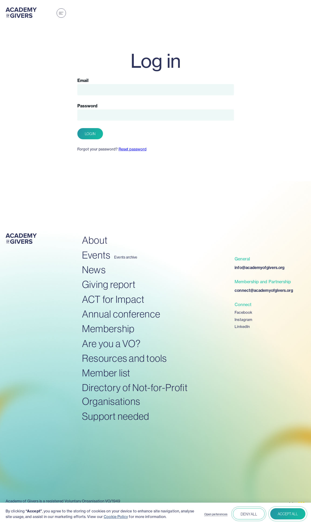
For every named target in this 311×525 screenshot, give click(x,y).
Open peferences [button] (215, 514)
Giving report (109, 284)
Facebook (243, 312)
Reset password (133, 149)
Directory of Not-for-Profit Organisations (135, 394)
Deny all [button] (249, 514)
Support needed (115, 416)
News (94, 269)
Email (83, 80)
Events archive (125, 257)
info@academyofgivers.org (259, 267)
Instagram (243, 319)
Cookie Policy (116, 516)
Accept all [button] (288, 513)
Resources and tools (124, 358)
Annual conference (121, 314)
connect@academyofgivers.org (264, 290)
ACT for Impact (113, 299)
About (95, 240)
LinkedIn (242, 326)
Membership (108, 328)
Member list (106, 373)
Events (96, 255)
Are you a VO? (111, 343)
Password (87, 106)
